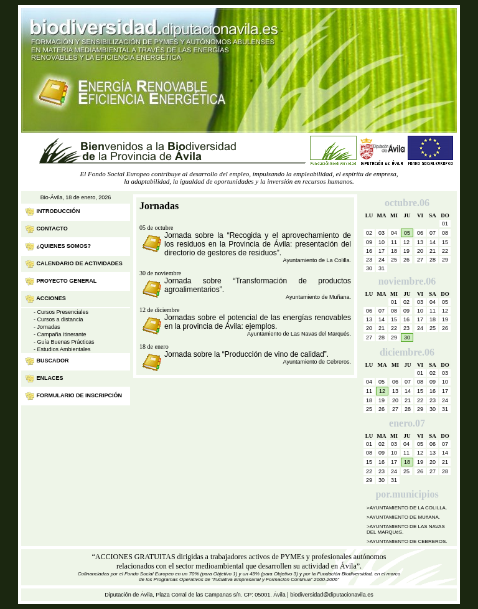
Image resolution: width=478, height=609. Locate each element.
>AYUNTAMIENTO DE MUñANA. (403, 517)
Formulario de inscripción (80, 395)
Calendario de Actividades (80, 263)
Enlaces (50, 378)
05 (407, 233)
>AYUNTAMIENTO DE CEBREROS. (407, 541)
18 (407, 462)
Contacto (52, 228)
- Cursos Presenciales (61, 312)
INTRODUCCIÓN (58, 211)
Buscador (53, 360)
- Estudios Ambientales (62, 349)
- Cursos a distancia (58, 319)
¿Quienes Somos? (64, 246)
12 (382, 391)
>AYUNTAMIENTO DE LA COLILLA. (407, 508)
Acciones (51, 298)
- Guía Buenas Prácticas (64, 342)
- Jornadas (47, 327)
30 (407, 337)
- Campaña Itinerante (60, 334)
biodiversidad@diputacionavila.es (331, 595)
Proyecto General (67, 281)
